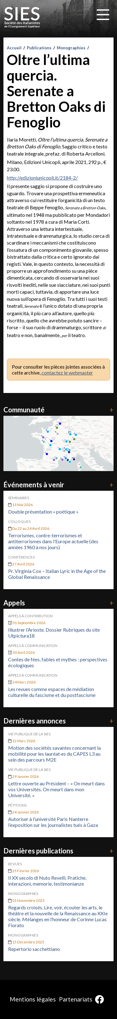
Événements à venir (58, 484)
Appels (58, 603)
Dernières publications (58, 851)
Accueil (14, 47)
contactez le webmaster (67, 372)
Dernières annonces (58, 721)
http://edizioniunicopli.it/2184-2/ (42, 178)
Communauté (58, 409)
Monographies (71, 47)
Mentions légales (33, 999)
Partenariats (75, 999)
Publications (39, 47)
